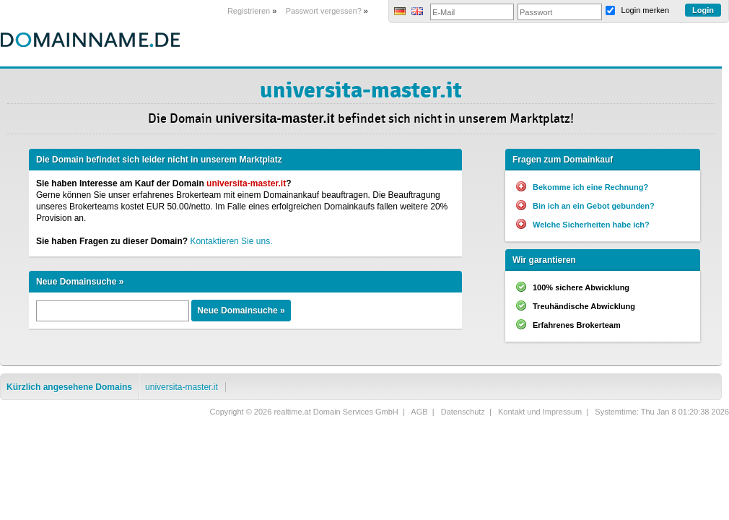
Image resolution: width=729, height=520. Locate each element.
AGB (419, 411)
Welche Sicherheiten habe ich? (591, 224)
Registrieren (248, 10)
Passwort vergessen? (324, 10)
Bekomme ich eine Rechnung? (590, 187)
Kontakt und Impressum (540, 411)
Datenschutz (463, 411)
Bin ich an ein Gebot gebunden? (594, 206)
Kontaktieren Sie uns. (231, 241)
